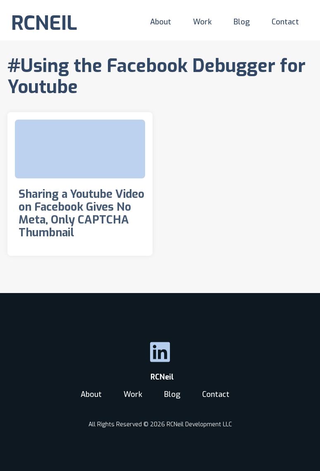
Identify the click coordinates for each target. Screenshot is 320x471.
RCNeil (160, 377)
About (160, 22)
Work (202, 22)
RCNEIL (44, 23)
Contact (285, 22)
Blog (242, 22)
